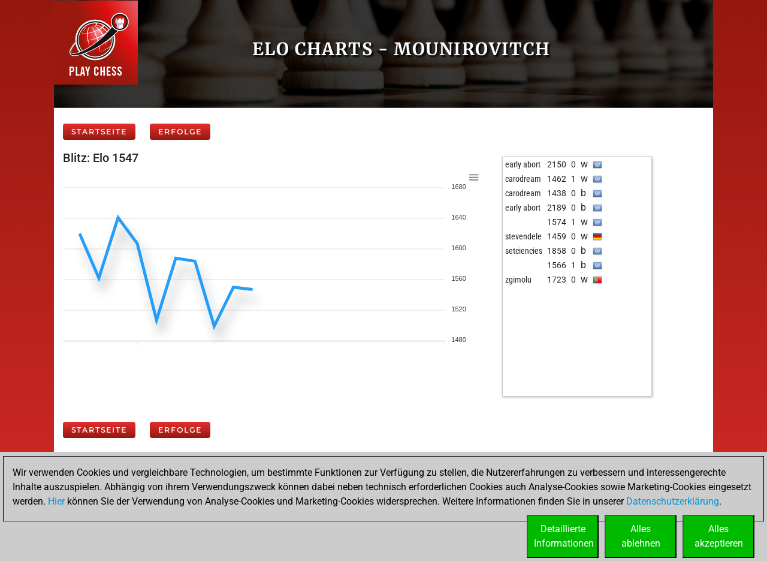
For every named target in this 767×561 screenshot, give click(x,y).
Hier (56, 501)
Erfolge (180, 131)
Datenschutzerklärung (672, 501)
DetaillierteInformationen (564, 536)
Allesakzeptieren (718, 536)
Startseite (99, 131)
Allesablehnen (640, 536)
